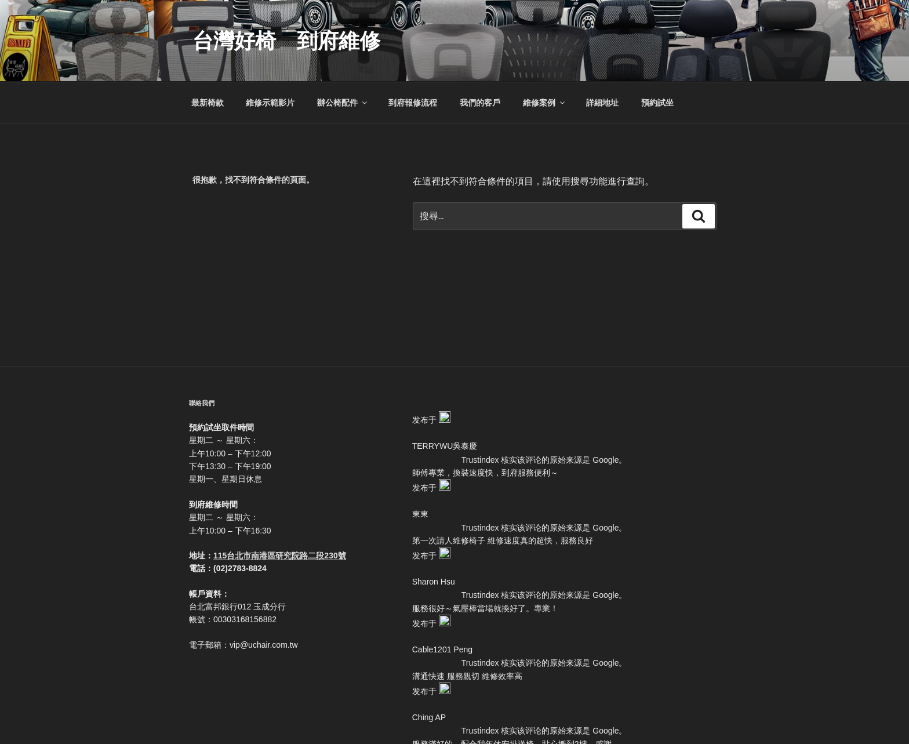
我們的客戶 (480, 102)
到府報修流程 (412, 102)
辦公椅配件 (343, 102)
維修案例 (544, 102)
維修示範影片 (270, 102)
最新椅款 (207, 102)
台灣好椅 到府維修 (286, 41)
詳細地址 (602, 102)
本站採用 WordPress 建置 (459, 716)
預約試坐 (657, 102)
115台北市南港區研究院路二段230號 (279, 555)
